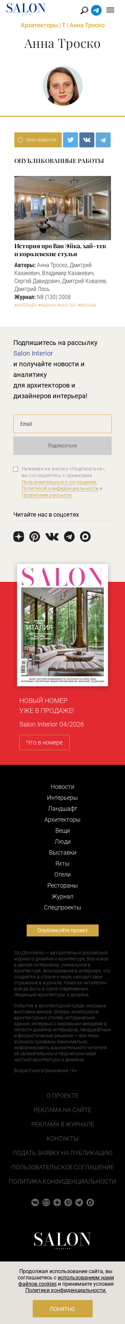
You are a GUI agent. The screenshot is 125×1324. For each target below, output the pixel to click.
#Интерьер (25, 305)
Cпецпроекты (62, 907)
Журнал (62, 896)
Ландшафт (62, 808)
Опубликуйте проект (62, 930)
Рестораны (62, 885)
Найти (84, 10)
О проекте (62, 1095)
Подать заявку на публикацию (62, 1152)
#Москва (87, 305)
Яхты (62, 863)
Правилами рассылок (47, 495)
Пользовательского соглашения (59, 482)
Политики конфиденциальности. (66, 1290)
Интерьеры (62, 797)
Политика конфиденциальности (62, 1181)
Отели (62, 874)
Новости (62, 786)
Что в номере (44, 742)
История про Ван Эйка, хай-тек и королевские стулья (60, 250)
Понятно (62, 1309)
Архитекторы (39, 25)
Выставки (62, 852)
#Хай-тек (66, 305)
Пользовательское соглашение (62, 1167)
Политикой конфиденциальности (60, 488)
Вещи (62, 830)
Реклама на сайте (62, 1109)
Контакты (63, 1138)
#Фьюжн (47, 305)
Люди (63, 841)
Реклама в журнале (62, 1124)
